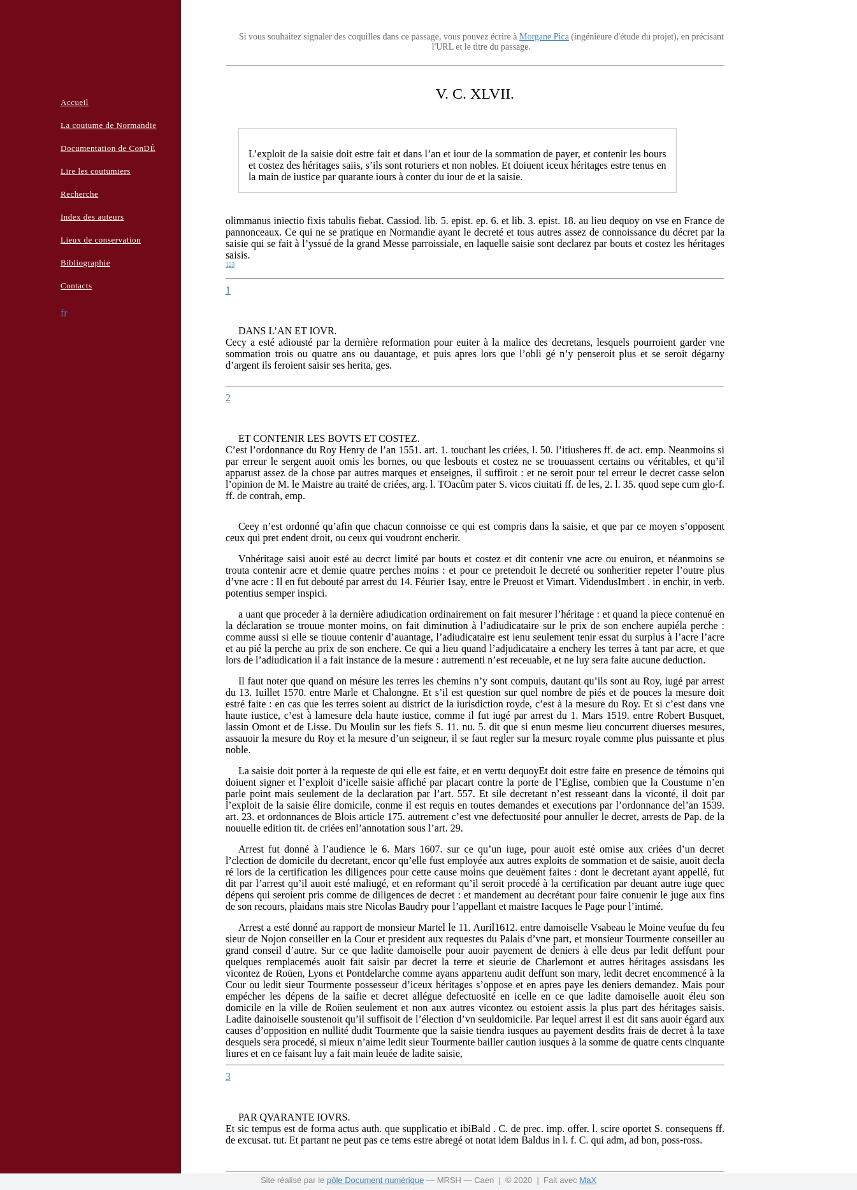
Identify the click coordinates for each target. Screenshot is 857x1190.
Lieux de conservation (101, 239)
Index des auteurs (92, 217)
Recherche (79, 194)
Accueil (75, 102)
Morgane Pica (544, 36)
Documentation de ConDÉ (108, 148)
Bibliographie (85, 262)
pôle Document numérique (375, 1180)
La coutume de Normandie (108, 125)
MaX (587, 1180)
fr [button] (64, 313)
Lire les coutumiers (96, 171)
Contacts (76, 285)
